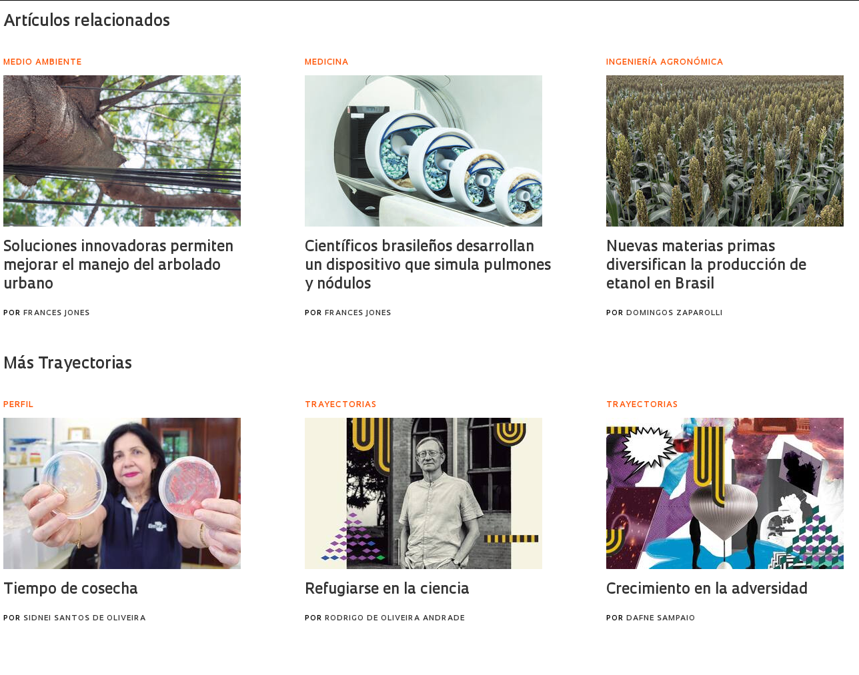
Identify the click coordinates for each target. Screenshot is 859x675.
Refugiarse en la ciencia (387, 590)
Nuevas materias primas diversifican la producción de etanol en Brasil (706, 266)
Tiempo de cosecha (70, 590)
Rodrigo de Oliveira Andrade (395, 618)
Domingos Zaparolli (674, 313)
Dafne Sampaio (661, 618)
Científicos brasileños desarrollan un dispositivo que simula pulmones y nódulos (428, 266)
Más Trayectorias (67, 364)
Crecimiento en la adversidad (707, 590)
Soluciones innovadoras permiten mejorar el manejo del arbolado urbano (118, 266)
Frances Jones (56, 313)
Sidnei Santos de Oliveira (84, 618)
